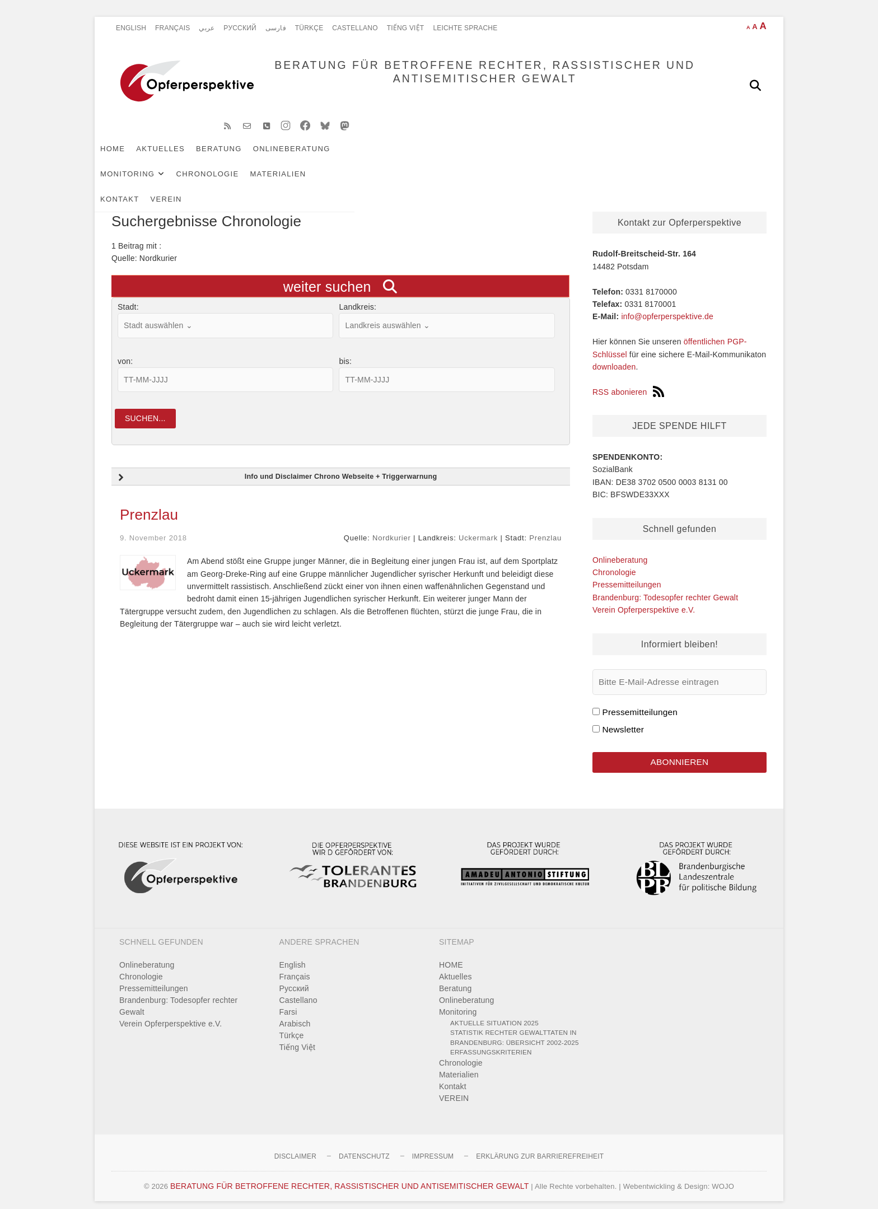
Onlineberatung (308, 157)
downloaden (614, 353)
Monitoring (385, 157)
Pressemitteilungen (626, 571)
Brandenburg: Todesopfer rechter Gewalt (665, 584)
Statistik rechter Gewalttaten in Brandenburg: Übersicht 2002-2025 (514, 1028)
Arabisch (295, 1014)
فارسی (275, 28)
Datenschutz (364, 1147)
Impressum (433, 1147)
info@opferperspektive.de (667, 303)
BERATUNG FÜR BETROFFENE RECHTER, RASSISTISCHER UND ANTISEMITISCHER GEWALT (444, 85)
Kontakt (594, 157)
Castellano (354, 28)
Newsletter (623, 716)
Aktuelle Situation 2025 (494, 1013)
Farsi (288, 1002)
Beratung (236, 157)
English (131, 28)
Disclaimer (295, 1147)
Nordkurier (391, 528)
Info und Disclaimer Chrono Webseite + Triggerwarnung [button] (276, 468)
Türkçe (309, 28)
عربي (206, 28)
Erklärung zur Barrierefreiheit (540, 1147)
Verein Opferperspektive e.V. (643, 596)
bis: (345, 348)
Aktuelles (177, 157)
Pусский (239, 28)
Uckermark (478, 528)
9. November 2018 (153, 528)
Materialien (536, 157)
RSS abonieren (628, 379)
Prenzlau (149, 505)
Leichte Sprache (465, 28)
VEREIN (641, 157)
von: (125, 348)
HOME (129, 157)
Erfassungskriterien (491, 1042)
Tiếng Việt (405, 28)
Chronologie (465, 157)
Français (172, 28)
